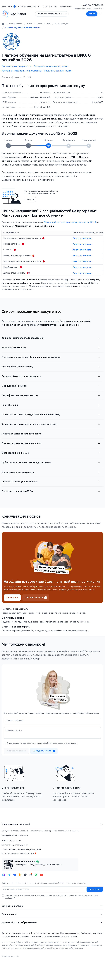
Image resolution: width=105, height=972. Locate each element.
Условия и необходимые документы (22, 71)
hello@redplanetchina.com (15, 836)
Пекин (39, 24)
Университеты (16, 24)
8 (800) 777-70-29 (93, 5)
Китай (29, 24)
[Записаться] (12, 597)
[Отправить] (16, 751)
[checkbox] (5, 743)
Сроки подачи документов (16, 66)
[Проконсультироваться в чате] (35, 597)
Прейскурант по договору (92, 933)
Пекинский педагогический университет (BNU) (70, 222)
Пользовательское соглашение (45, 933)
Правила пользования (69, 933)
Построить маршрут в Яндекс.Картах (19, 853)
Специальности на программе (51, 66)
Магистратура (61, 24)
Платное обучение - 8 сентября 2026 (22, 28)
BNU (49, 24)
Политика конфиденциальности (16, 933)
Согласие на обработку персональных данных (22, 936)
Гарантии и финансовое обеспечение (60, 936)
